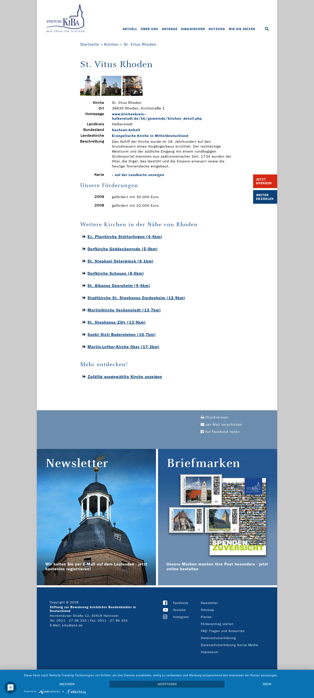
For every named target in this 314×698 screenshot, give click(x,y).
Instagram (181, 617)
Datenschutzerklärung (218, 638)
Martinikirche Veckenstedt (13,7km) (124, 310)
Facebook (180, 603)
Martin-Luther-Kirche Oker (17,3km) (124, 346)
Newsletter (209, 603)
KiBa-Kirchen (193, 29)
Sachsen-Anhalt (126, 130)
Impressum (209, 652)
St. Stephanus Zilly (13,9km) (117, 322)
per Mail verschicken (221, 424)
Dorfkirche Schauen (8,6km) (116, 273)
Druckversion (214, 417)
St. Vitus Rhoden (140, 44)
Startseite (89, 44)
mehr (267, 684)
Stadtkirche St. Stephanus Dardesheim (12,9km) (136, 297)
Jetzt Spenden (264, 181)
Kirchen (111, 44)
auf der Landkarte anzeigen (139, 175)
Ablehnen (66, 684)
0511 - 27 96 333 (72, 620)
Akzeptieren (167, 684)
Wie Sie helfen (242, 29)
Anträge (169, 29)
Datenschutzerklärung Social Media (229, 645)
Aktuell (130, 29)
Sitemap (207, 610)
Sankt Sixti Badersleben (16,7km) (122, 334)
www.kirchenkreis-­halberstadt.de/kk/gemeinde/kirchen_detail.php (157, 116)
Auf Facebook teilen (220, 432)
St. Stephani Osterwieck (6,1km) (121, 261)
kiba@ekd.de (72, 625)
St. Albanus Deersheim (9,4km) (119, 285)
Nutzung (217, 29)
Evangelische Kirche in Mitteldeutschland (150, 136)
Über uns (149, 29)
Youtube (179, 610)
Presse (206, 617)
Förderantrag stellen (217, 624)
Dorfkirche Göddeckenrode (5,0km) (123, 248)
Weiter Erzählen (265, 197)
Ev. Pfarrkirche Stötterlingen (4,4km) (125, 236)
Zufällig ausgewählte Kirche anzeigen (125, 376)
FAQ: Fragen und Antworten (223, 631)
